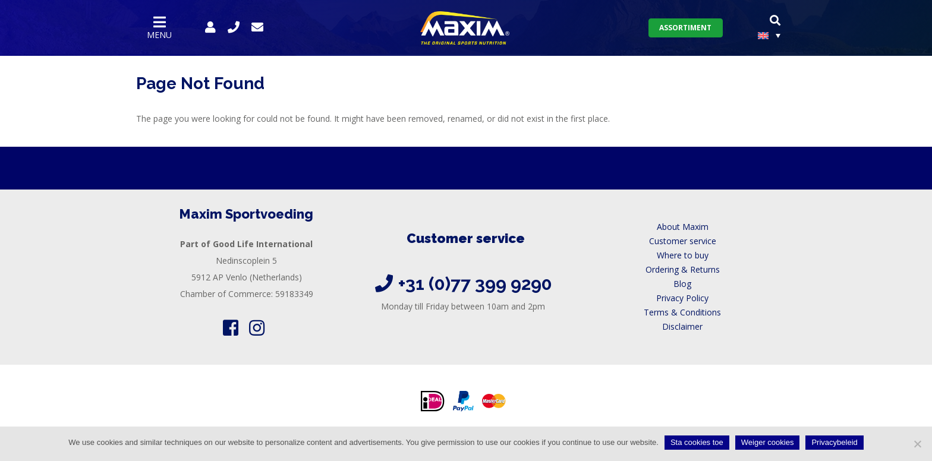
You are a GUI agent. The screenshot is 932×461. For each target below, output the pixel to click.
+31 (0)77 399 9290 (475, 283)
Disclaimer (682, 326)
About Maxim (683, 226)
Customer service (682, 241)
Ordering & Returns (683, 269)
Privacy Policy (682, 298)
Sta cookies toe (696, 442)
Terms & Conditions (682, 312)
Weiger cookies (767, 442)
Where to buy (683, 255)
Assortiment (685, 28)
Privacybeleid (834, 442)
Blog (682, 283)
